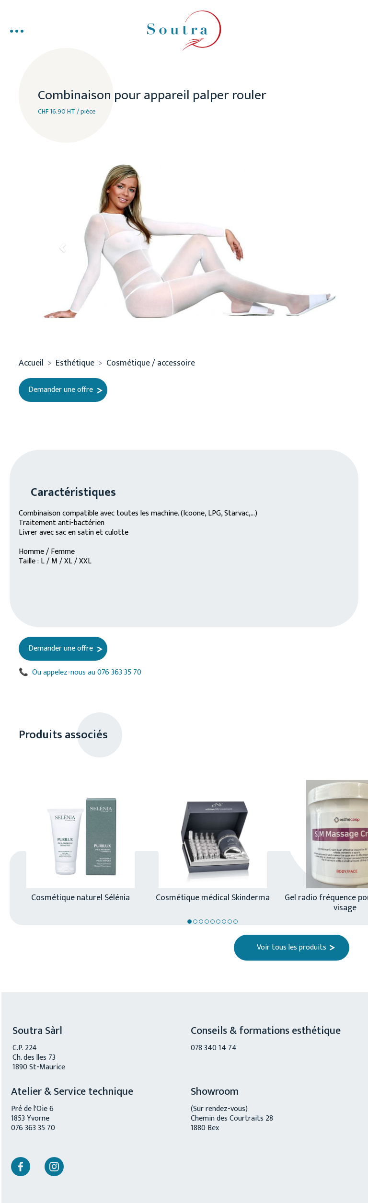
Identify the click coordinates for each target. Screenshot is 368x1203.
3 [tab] (201, 921)
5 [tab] (212, 921)
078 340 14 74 (214, 1048)
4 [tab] (207, 921)
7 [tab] (224, 921)
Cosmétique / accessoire (150, 363)
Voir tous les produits (291, 947)
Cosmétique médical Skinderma (213, 897)
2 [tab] (195, 921)
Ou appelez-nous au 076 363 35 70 (80, 672)
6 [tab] (218, 921)
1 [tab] (189, 921)
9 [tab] (235, 921)
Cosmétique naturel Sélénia (80, 897)
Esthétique (75, 363)
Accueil (31, 363)
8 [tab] (230, 921)
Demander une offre (60, 390)
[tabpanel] (76, 832)
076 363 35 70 (33, 1128)
